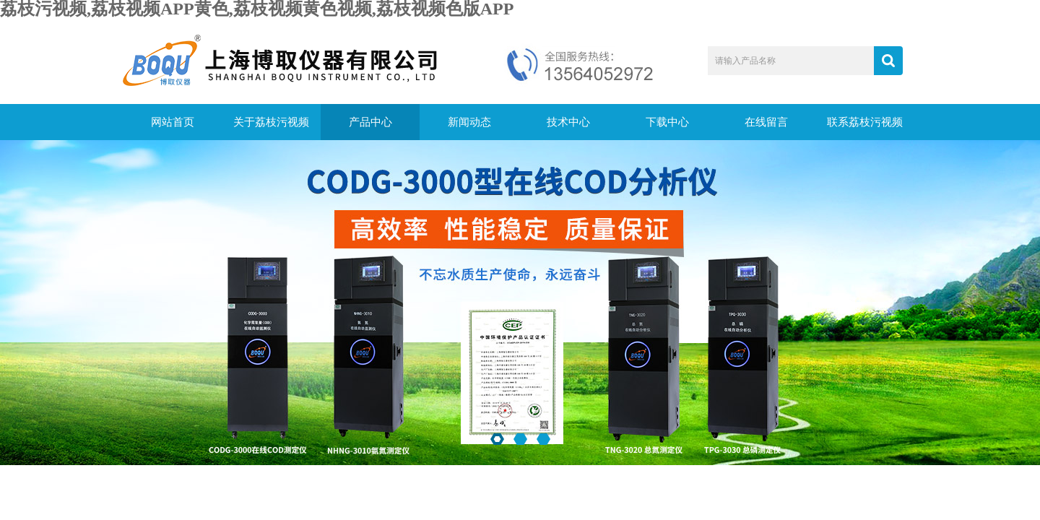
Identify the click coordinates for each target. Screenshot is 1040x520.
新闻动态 (469, 122)
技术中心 (568, 122)
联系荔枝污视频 (865, 122)
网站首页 (172, 122)
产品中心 (370, 122)
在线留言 (766, 122)
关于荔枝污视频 (271, 122)
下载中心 (667, 122)
